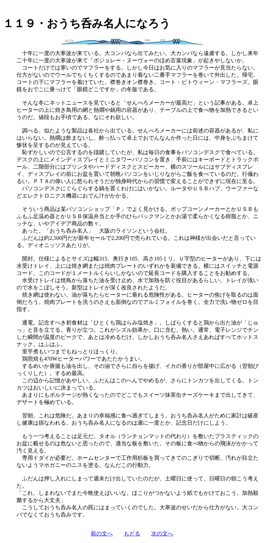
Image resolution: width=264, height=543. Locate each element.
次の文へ (162, 533)
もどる (132, 533)
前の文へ (102, 533)
